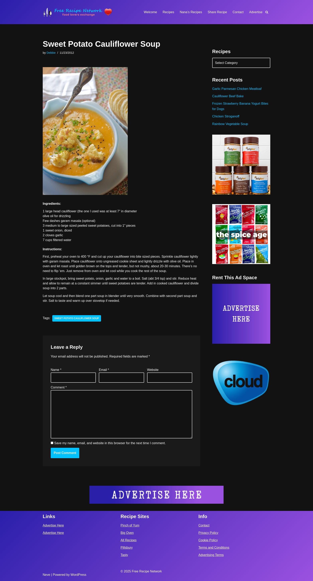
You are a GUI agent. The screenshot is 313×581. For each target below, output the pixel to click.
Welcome (150, 12)
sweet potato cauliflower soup (76, 318)
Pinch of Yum (130, 525)
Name (56, 369)
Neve (46, 574)
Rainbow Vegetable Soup (230, 124)
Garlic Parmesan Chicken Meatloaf (236, 88)
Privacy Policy (208, 532)
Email (104, 369)
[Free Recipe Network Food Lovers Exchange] (78, 12)
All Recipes (129, 540)
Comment (59, 387)
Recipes (168, 12)
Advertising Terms (211, 555)
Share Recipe (217, 12)
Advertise (255, 12)
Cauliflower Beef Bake (228, 96)
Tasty (124, 555)
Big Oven (127, 532)
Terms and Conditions (213, 547)
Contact (238, 12)
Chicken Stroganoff (225, 116)
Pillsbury (127, 547)
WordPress (78, 574)
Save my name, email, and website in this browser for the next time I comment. (109, 443)
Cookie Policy (208, 540)
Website (153, 369)
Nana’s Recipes (191, 12)
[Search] (266, 12)
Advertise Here (53, 525)
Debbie (51, 52)
